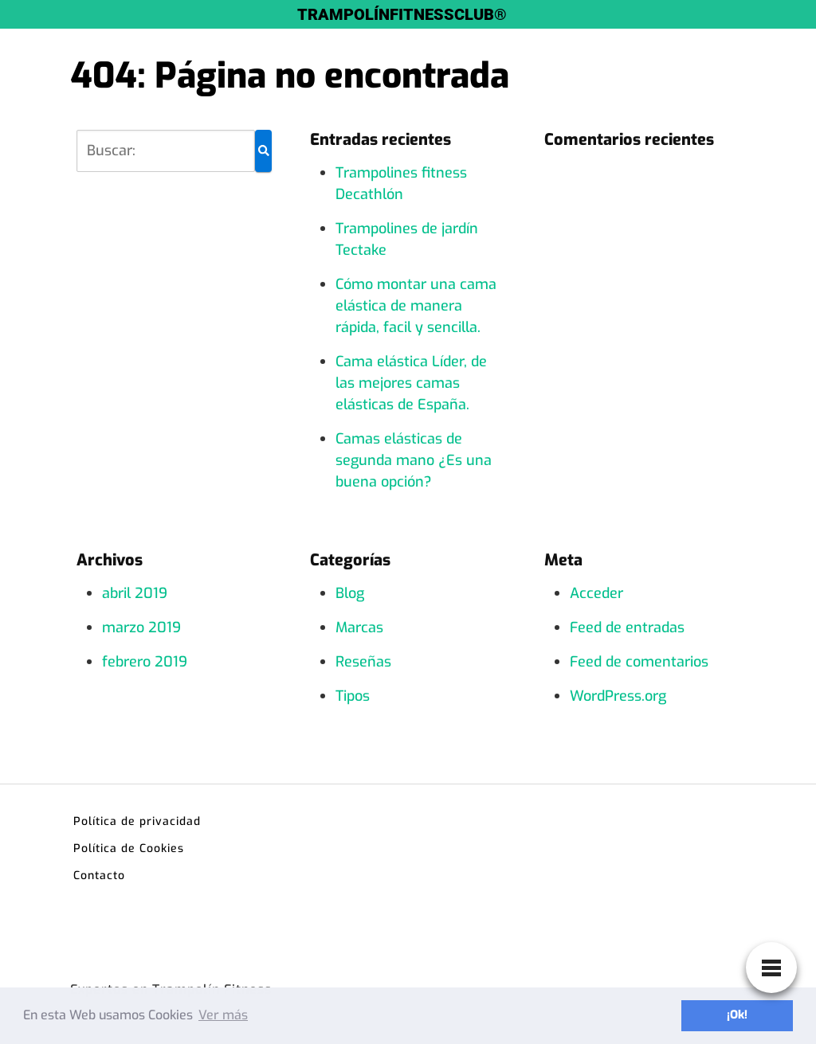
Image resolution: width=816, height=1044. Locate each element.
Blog (349, 593)
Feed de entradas (627, 627)
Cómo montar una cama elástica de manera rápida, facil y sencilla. (415, 306)
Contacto (99, 875)
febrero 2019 (144, 661)
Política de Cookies (128, 848)
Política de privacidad (137, 821)
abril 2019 (134, 593)
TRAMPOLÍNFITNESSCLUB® (402, 14)
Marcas (359, 627)
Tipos (352, 696)
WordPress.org (618, 696)
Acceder (596, 593)
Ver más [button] (223, 1015)
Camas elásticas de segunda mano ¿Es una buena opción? (413, 460)
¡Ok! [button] (737, 1014)
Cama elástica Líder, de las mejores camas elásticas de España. (411, 383)
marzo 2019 (141, 627)
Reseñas (363, 661)
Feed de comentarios (639, 661)
